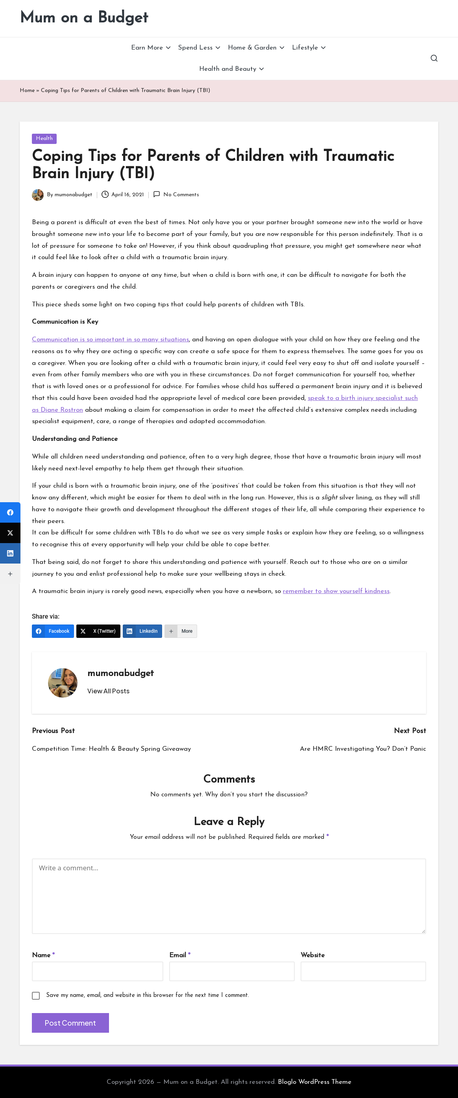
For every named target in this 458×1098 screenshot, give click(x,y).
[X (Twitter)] (98, 631)
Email (179, 955)
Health (44, 139)
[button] (108, 691)
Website (313, 955)
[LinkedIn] (143, 631)
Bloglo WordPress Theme (314, 1082)
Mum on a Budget (84, 18)
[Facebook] (53, 631)
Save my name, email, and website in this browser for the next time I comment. (147, 996)
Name (43, 955)
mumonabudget (120, 673)
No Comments (176, 194)
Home (27, 91)
